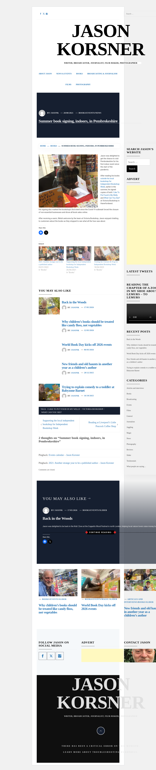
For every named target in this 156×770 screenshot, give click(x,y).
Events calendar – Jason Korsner (64, 455)
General (129, 416)
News (98, 113)
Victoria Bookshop (92, 409)
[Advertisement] (102, 655)
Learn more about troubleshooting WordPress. (100, 752)
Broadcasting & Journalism (102, 74)
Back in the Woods (74, 302)
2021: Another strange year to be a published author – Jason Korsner (81, 463)
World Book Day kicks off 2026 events (87, 344)
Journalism (131, 422)
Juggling (130, 427)
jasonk (54, 113)
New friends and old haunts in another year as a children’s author (87, 365)
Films (68, 85)
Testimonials (131, 461)
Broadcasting (131, 399)
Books (79, 74)
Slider (129, 455)
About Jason (45, 74)
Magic (129, 433)
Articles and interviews (135, 388)
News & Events (64, 74)
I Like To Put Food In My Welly (63, 409)
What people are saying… (136, 466)
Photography (83, 85)
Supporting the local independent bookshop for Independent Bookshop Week (78, 264)
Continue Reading (100, 532)
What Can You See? (112, 198)
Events (91, 113)
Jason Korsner (101, 40)
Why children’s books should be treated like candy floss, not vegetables (88, 323)
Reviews (130, 450)
